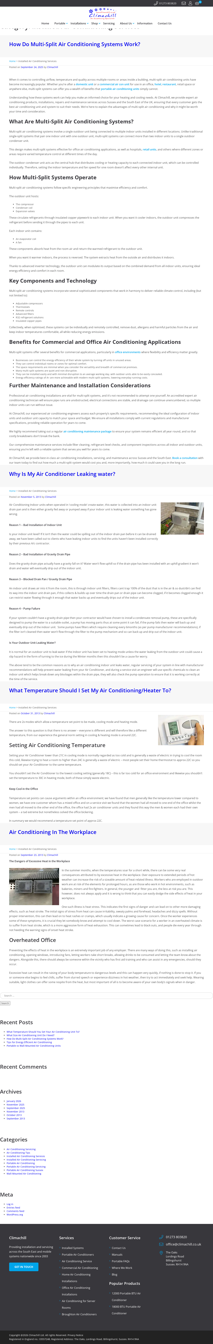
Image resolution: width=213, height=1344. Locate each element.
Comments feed (15, 1211)
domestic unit (84, 84)
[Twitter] (15, 3)
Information (144, 23)
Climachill (52, 67)
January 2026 (14, 1101)
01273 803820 (167, 3)
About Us (126, 23)
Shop (94, 23)
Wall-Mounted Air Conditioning (24, 1173)
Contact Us (165, 23)
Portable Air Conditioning (21, 1163)
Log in (10, 1204)
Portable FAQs (121, 1261)
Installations (78, 23)
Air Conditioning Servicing (21, 1149)
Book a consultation (185, 458)
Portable (59, 23)
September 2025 (16, 1108)
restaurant (169, 84)
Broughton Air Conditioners (79, 1314)
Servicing (109, 23)
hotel (158, 84)
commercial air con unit (114, 84)
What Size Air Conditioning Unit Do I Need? (30, 1035)
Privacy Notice (75, 1335)
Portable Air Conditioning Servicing (26, 1166)
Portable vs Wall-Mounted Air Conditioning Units (34, 1045)
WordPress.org (15, 1214)
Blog (114, 1274)
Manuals (117, 1254)
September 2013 (16, 1118)
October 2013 (14, 1115)
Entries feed (13, 1207)
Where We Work (122, 1268)
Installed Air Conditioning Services (26, 1156)
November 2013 (15, 1111)
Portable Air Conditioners (78, 1254)
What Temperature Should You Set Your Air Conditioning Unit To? (43, 1031)
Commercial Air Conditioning (80, 1268)
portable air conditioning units (120, 89)
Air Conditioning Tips (18, 1152)
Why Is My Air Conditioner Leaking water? (62, 473)
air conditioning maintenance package (87, 431)
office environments (128, 352)
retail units (149, 149)
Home (45, 23)
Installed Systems (73, 1248)
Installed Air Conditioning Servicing (26, 1159)
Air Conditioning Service (77, 1261)
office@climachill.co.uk (183, 1244)
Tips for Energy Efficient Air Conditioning (29, 1042)
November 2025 (15, 1104)
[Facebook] (11, 3)
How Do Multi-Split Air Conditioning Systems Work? (74, 44)
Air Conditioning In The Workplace (52, 831)
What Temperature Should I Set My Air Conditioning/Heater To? (90, 690)
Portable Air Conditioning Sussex (25, 1170)
